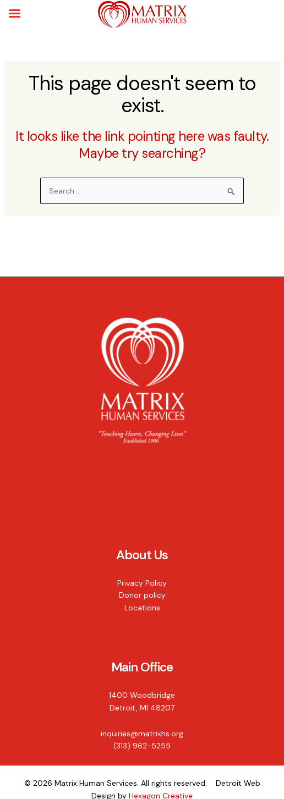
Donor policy (142, 595)
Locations (142, 608)
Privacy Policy (142, 583)
